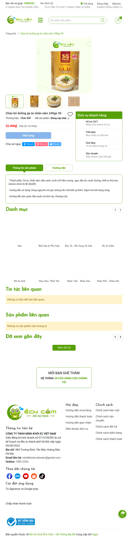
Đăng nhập (102, 3)
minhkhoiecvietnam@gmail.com (41, 457)
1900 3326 (22, 461)
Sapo (95, 534)
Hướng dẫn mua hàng (78, 410)
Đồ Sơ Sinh (19, 281)
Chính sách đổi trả (106, 426)
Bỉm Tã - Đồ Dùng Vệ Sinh (78, 246)
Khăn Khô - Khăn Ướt (108, 281)
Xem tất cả (64, 347)
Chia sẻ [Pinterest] (41, 144)
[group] (64, 65)
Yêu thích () (46, 3)
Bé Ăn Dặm (108, 246)
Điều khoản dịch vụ (77, 428)
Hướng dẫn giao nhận (78, 422)
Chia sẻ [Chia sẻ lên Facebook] (28, 144)
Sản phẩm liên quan (27, 315)
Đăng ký (116, 3)
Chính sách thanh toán (109, 439)
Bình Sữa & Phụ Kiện (49, 246)
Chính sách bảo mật (107, 410)
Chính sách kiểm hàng (109, 432)
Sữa (20, 246)
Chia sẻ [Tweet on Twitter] (54, 144)
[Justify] (102, 20)
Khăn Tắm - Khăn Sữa (78, 281)
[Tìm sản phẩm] (77, 20)
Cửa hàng (87, 3)
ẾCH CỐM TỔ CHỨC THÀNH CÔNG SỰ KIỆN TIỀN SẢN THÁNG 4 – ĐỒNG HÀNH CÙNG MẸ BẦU (72, 7)
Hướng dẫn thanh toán (79, 416)
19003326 (29, 3)
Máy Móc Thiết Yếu (49, 281)
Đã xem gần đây (24, 336)
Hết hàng (28, 135)
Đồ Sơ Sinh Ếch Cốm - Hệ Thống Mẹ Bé (52, 534)
